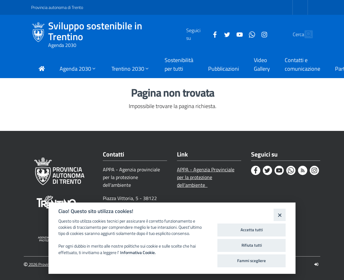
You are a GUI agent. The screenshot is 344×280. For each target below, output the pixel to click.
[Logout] (316, 264)
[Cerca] (305, 34)
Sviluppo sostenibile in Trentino (95, 31)
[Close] (280, 215)
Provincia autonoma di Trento (57, 7)
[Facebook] (201, 34)
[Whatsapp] (238, 34)
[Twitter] (214, 34)
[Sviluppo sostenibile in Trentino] (39, 34)
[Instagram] (251, 34)
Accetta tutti (252, 230)
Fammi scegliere (251, 260)
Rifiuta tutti (251, 245)
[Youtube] (226, 34)
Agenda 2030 (62, 45)
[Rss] (302, 170)
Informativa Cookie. (138, 252)
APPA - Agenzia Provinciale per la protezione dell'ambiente (205, 177)
